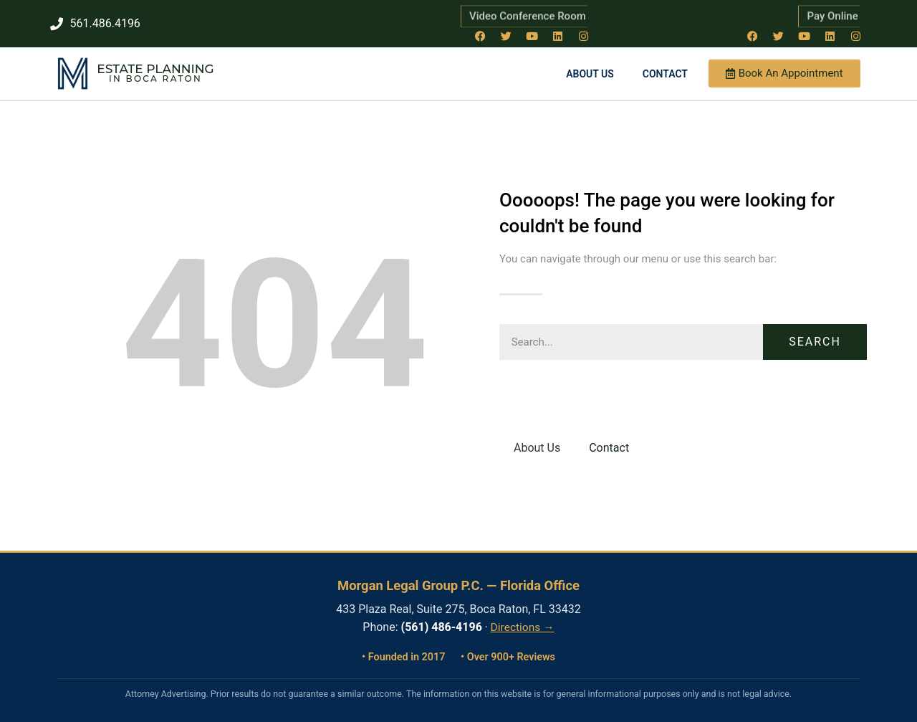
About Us (590, 72)
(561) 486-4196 (441, 626)
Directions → (522, 626)
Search (815, 340)
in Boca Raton (155, 77)
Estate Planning (155, 68)
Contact (665, 72)
